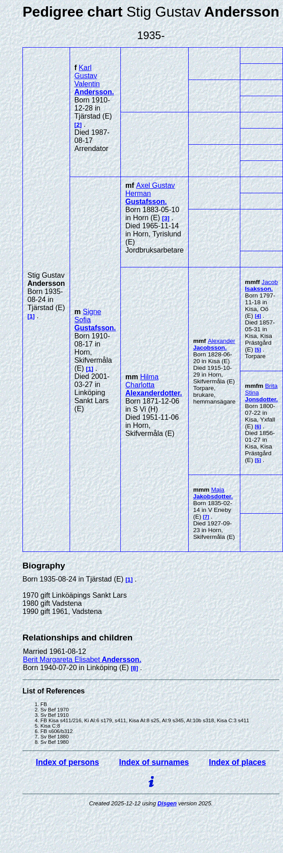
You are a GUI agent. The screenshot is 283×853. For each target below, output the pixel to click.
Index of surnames (154, 762)
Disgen (167, 803)
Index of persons (67, 762)
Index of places (237, 762)
